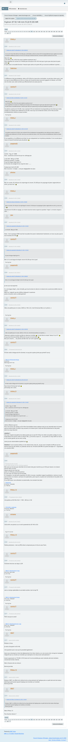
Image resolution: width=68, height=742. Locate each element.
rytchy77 (13, 87)
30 (7, 33)
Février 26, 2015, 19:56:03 (14, 695)
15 (41, 31)
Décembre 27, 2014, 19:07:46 (14, 304)
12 (34, 31)
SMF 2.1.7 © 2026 (9, 733)
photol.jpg (7, 482)
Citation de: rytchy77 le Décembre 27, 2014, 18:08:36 (17, 276)
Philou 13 (13, 490)
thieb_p (12, 39)
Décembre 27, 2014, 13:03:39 (14, 75)
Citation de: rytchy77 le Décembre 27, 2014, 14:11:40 (17, 128)
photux (12, 172)
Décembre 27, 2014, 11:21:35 (14, 46)
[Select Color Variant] (64, 3)
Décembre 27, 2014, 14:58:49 (14, 125)
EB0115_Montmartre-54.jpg (11, 597)
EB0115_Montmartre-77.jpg (11, 570)
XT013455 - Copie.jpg (10, 507)
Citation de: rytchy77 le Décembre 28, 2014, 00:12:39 (17, 379)
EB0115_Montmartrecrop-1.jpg (12, 624)
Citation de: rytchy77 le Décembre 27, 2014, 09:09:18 (17, 50)
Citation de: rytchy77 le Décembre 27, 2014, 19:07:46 (17, 329)
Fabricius (13, 68)
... (5, 33)
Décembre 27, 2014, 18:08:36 (14, 246)
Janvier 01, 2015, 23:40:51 (15, 587)
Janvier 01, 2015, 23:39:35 (15, 560)
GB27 (12, 633)
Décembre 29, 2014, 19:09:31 (14, 521)
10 (29, 31)
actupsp (13, 514)
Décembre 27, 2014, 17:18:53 (14, 150)
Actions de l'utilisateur (58, 36)
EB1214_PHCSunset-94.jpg (11, 359)
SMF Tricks (13, 731)
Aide (50, 740)
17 (46, 31)
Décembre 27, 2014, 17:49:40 (14, 198)
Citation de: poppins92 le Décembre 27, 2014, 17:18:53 (17, 226)
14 (39, 31)
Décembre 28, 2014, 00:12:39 (16, 349)
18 (49, 31)
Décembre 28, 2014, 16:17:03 (11, 463)
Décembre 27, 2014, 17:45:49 (14, 179)
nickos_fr (13, 391)
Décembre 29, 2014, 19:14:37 (14, 542)
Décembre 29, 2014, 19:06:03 (16, 497)
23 (61, 31)
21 (56, 31)
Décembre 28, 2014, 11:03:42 (14, 376)
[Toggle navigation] (10, 2)
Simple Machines (19, 733)
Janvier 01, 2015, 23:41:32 (15, 613)
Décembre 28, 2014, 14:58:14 (14, 398)
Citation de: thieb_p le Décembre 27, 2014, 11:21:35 (16, 97)
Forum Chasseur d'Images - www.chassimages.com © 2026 (49, 738)
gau (11, 215)
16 (44, 31)
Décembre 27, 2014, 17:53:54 (14, 222)
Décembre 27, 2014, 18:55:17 (14, 272)
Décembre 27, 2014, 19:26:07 (14, 325)
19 (51, 31)
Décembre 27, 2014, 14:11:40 (14, 94)
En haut (6, 717)
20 (54, 31)
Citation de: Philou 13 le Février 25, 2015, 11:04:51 (16, 699)
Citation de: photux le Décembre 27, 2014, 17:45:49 (16, 202)
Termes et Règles (56, 740)
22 (59, 31)
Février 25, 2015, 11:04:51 (14, 677)
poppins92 (14, 144)
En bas (6, 29)
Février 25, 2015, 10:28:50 (14, 640)
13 (36, 31)
